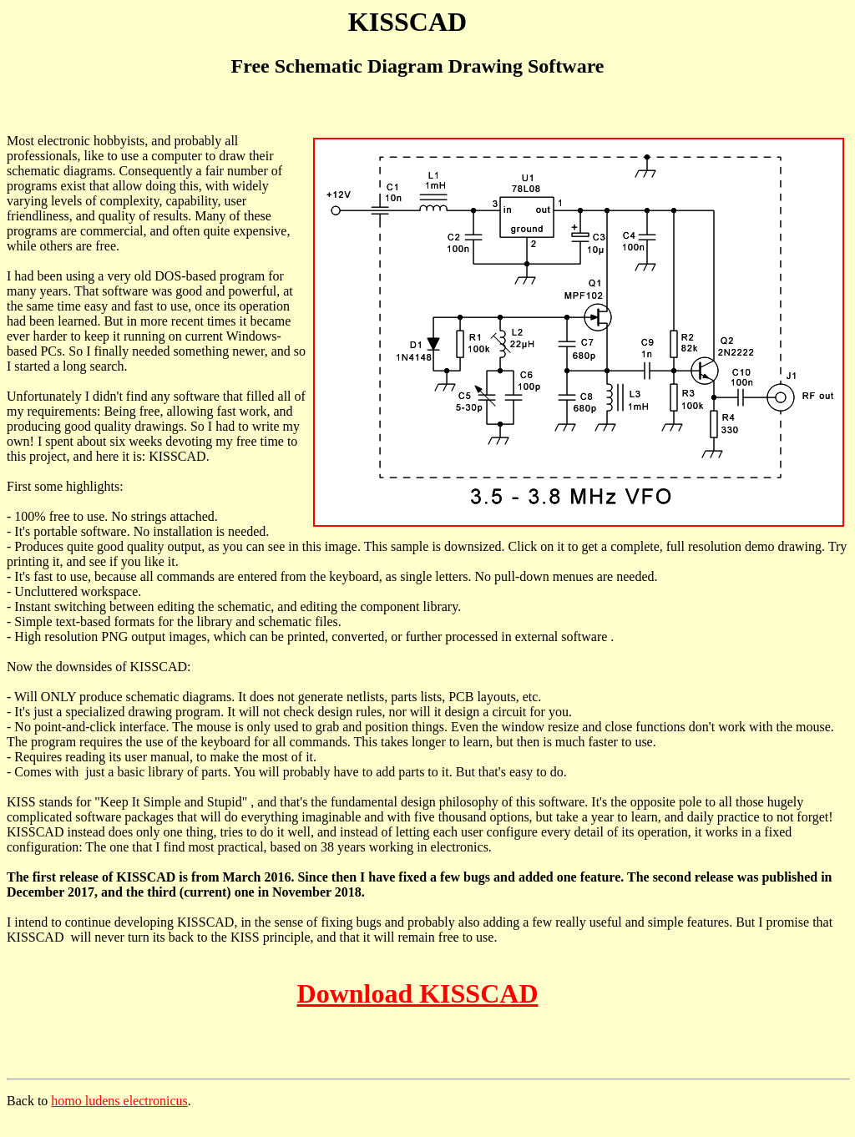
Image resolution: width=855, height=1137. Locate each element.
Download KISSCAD (418, 993)
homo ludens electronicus (119, 1101)
